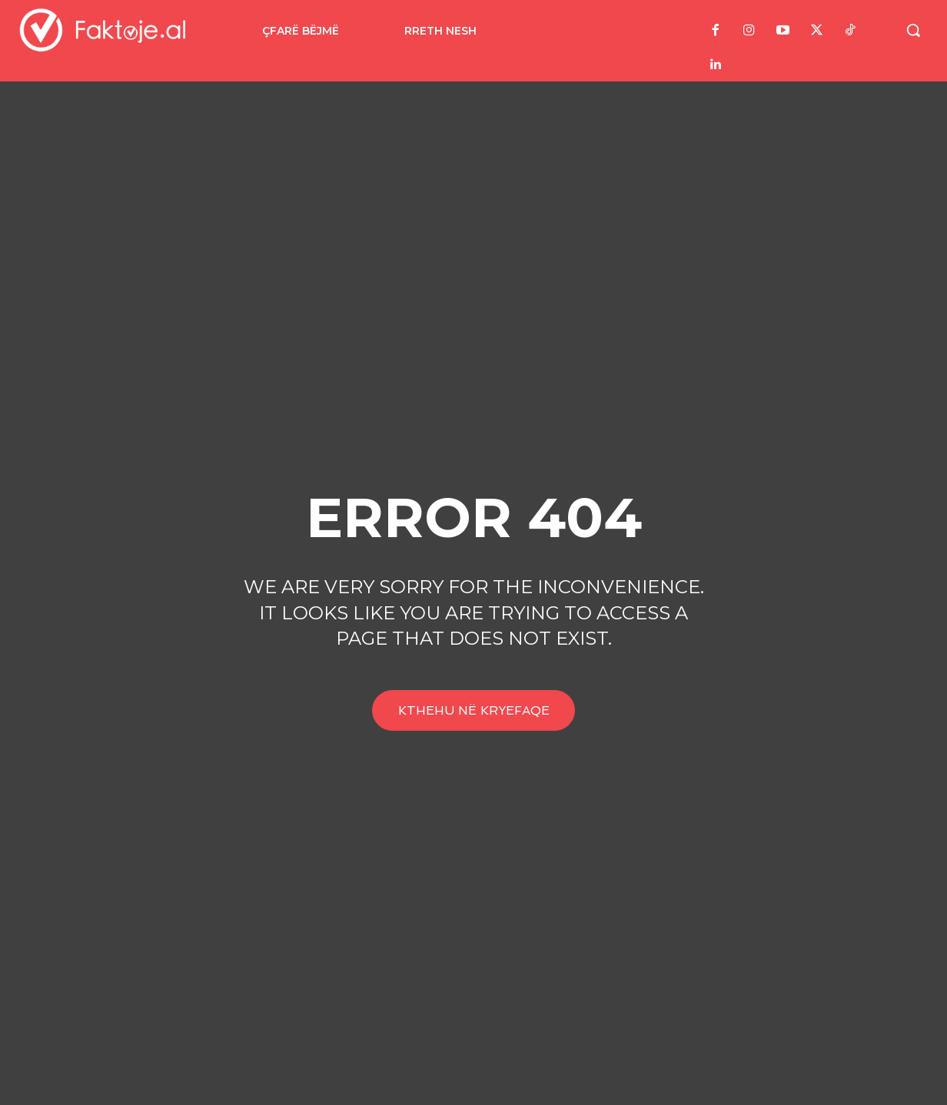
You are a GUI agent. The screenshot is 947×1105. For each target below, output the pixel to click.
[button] (913, 30)
